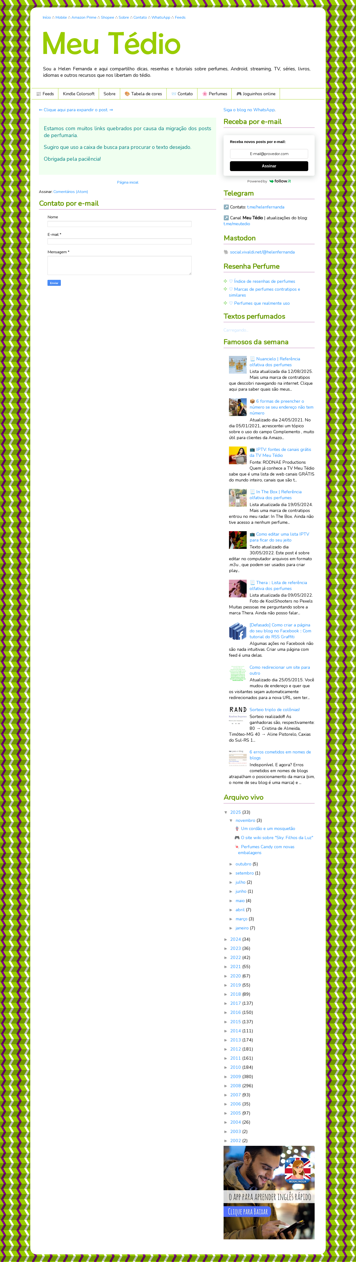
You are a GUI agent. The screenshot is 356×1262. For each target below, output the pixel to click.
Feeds (180, 17)
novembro (246, 820)
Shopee (107, 17)
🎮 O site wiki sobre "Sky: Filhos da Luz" (273, 838)
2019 (236, 985)
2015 (236, 1022)
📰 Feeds (45, 94)
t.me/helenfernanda (265, 207)
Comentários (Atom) (70, 191)
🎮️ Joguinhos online (255, 94)
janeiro (243, 928)
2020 (236, 976)
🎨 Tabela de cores (143, 94)
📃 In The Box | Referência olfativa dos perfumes (276, 495)
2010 (236, 1067)
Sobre (124, 17)
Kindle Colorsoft (79, 94)
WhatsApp (160, 17)
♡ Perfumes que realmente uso (259, 303)
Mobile (61, 17)
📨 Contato (182, 94)
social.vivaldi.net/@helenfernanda (262, 252)
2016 (236, 1012)
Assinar (269, 166)
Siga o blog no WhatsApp (249, 110)
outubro (244, 864)
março (242, 919)
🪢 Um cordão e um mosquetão (264, 828)
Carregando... (236, 330)
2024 (236, 939)
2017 (236, 1003)
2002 (236, 1141)
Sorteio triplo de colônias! (275, 710)
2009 (236, 1077)
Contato (140, 17)
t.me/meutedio (237, 224)
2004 (236, 1122)
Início (47, 17)
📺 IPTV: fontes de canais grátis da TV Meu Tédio (280, 452)
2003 (236, 1131)
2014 (236, 1031)
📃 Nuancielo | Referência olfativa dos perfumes (275, 362)
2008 (236, 1086)
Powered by (269, 181)
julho (241, 882)
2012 (236, 1049)
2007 (236, 1095)
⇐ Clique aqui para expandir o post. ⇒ (76, 110)
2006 (236, 1104)
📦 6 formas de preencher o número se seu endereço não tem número (281, 407)
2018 (236, 994)
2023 (236, 948)
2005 (236, 1113)
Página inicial (127, 182)
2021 (236, 967)
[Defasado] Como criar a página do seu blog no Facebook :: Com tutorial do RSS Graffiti (280, 631)
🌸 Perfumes (214, 94)
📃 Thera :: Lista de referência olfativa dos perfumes (278, 585)
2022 (236, 957)
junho (242, 891)
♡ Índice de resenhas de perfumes (262, 281)
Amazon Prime (84, 17)
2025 (236, 812)
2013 (236, 1040)
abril (241, 910)
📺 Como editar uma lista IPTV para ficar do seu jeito (279, 537)
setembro (245, 873)
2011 (236, 1058)
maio (241, 901)
